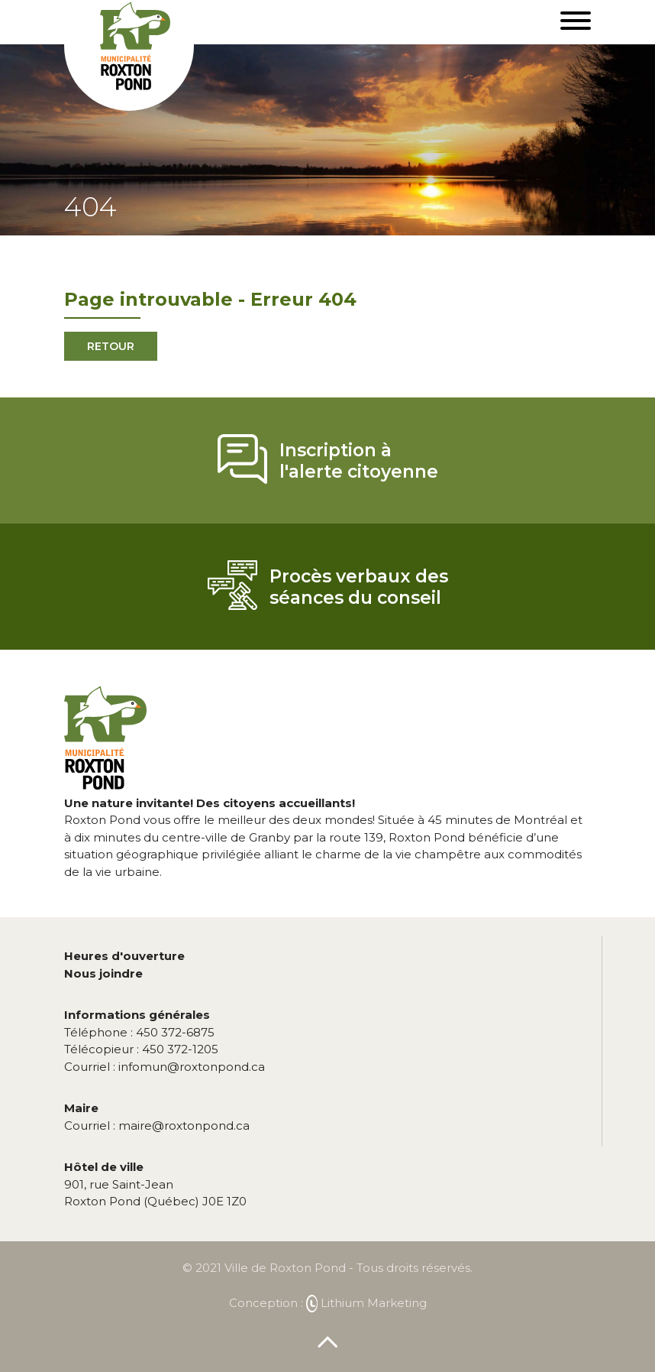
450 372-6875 (139, 1032)
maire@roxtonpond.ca (157, 1125)
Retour (110, 346)
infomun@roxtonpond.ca (164, 1066)
